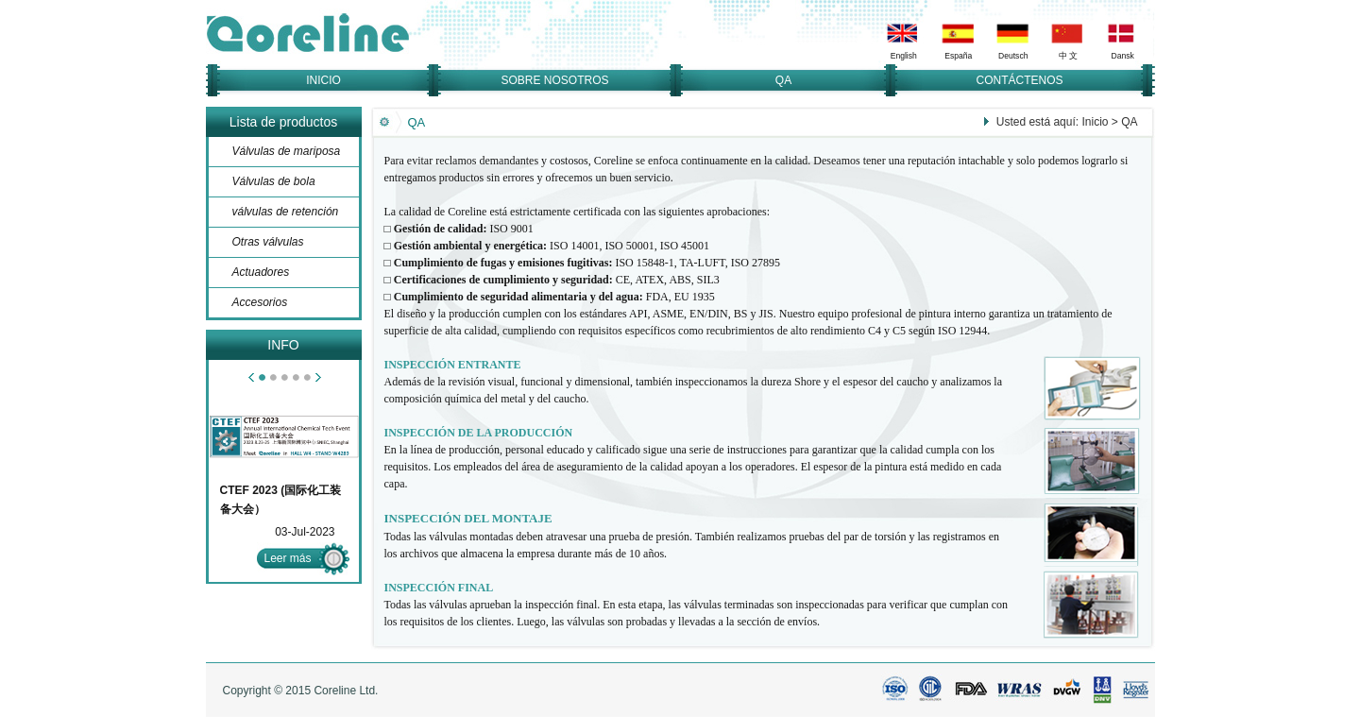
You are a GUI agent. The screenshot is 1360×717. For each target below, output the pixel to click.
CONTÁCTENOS (1019, 80)
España (958, 55)
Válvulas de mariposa (286, 151)
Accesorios (260, 302)
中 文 (1068, 55)
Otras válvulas (268, 241)
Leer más (288, 558)
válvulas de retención (285, 211)
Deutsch (1013, 55)
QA (783, 80)
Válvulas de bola (273, 181)
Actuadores (261, 272)
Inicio (1094, 121)
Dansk (1122, 55)
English (903, 55)
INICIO (323, 80)
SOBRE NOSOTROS (554, 80)
